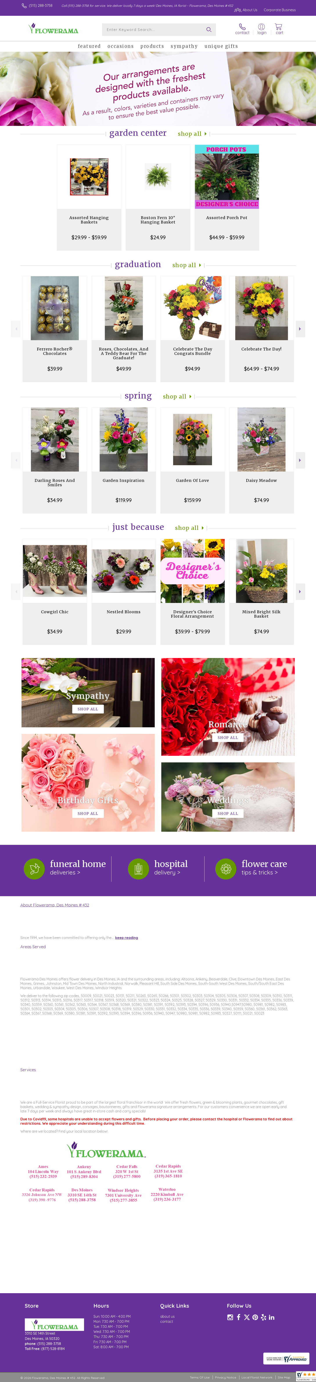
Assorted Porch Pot (227, 217)
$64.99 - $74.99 (261, 368)
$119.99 (124, 500)
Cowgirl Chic (54, 611)
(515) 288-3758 (40, 5)
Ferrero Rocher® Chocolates (55, 351)
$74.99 (261, 500)
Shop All (190, 134)
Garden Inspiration (124, 480)
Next (300, 329)
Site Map (284, 1377)
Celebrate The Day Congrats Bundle (192, 351)
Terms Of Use (200, 1377)
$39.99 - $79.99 (192, 631)
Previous (15, 329)
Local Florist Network (257, 1377)
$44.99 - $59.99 (226, 237)
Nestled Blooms (124, 611)
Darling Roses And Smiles (55, 482)
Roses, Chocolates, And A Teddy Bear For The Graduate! (124, 353)
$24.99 (158, 237)
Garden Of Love (192, 480)
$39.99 (54, 368)
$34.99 (54, 500)
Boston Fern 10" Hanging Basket (158, 220)
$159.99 (192, 500)
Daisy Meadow (261, 480)
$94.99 (192, 368)
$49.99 (123, 368)
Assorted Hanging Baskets (89, 220)
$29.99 (123, 631)
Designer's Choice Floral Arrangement (192, 614)
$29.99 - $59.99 (89, 237)
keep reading (126, 937)
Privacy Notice (225, 1377)
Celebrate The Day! (261, 349)
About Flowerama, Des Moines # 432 (54, 905)
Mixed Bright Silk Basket (261, 614)
